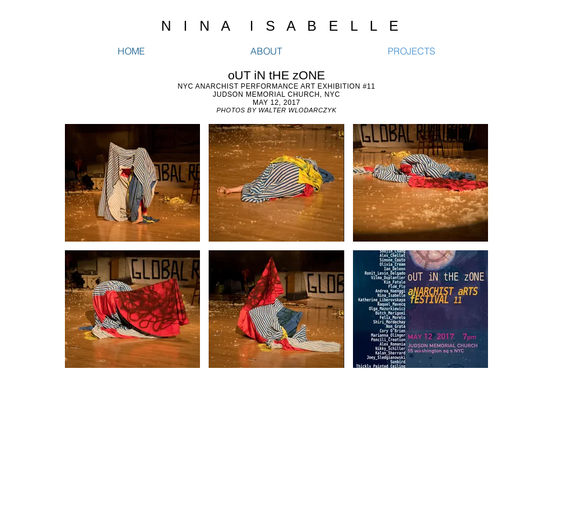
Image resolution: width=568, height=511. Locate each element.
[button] (132, 183)
